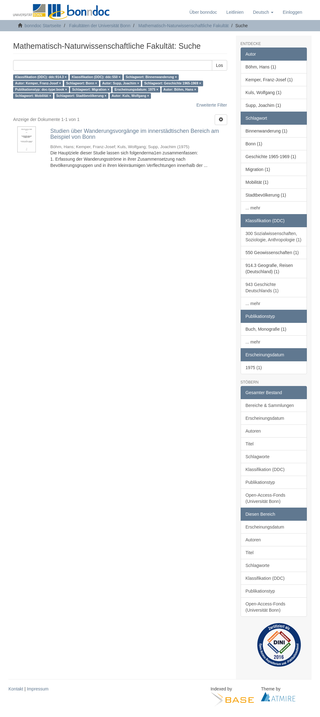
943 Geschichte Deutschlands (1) (262, 287)
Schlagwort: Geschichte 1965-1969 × (172, 83)
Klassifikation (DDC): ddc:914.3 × (41, 77)
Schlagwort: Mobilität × (33, 96)
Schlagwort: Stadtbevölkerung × (81, 96)
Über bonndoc (203, 12)
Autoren (253, 431)
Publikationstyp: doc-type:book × (41, 90)
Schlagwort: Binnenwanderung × (151, 77)
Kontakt (15, 688)
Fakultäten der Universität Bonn (99, 25)
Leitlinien (234, 12)
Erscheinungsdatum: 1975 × (136, 90)
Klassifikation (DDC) (265, 469)
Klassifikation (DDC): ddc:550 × (96, 77)
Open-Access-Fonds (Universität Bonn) (266, 498)
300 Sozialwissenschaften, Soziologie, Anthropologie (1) (274, 236)
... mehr (253, 207)
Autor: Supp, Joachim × (120, 83)
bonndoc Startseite (43, 25)
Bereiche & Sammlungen (270, 405)
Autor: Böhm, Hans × (179, 90)
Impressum (37, 688)
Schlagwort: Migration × (90, 90)
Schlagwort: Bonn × (81, 83)
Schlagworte (258, 456)
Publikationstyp (260, 482)
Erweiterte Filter (211, 105)
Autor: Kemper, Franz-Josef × (38, 83)
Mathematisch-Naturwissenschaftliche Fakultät (183, 25)
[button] (263, 12)
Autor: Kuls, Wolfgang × (130, 96)
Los (219, 65)
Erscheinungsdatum (265, 418)
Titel (250, 443)
